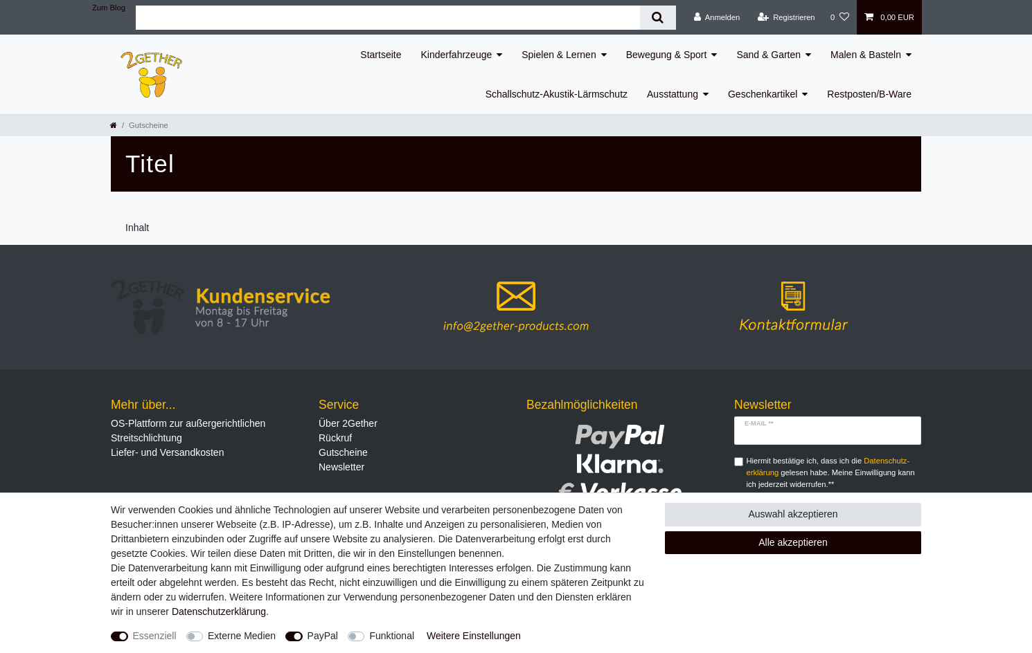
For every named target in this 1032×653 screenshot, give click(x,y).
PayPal (323, 635)
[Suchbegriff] (388, 18)
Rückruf (335, 437)
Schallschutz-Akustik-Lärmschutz (557, 94)
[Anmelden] (717, 17)
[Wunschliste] (840, 17)
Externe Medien (242, 635)
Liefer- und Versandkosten (167, 452)
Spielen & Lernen (559, 54)
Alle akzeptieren (793, 542)
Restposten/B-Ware (869, 94)
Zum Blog (108, 7)
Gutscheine (343, 452)
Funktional (391, 635)
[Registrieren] (785, 17)
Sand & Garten (768, 54)
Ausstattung (672, 94)
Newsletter (341, 466)
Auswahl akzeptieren (792, 513)
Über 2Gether (348, 423)
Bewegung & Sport (666, 54)
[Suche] (657, 18)
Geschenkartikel (762, 94)
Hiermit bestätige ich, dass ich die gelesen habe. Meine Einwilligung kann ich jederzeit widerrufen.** (831, 472)
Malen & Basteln (865, 54)
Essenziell (155, 635)
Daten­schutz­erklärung (219, 611)
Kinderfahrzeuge (456, 54)
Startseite (380, 54)
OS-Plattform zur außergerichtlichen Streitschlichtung (188, 430)
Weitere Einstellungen (474, 635)
